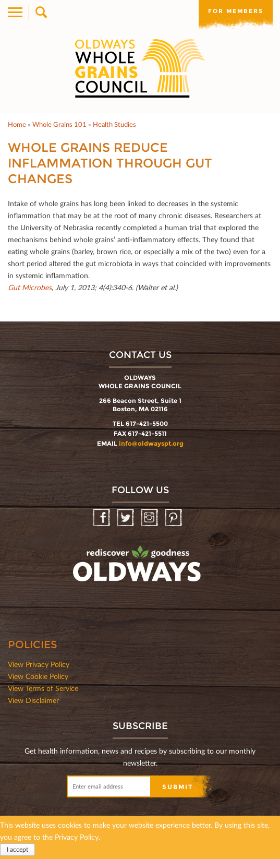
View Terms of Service (43, 688)
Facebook (102, 518)
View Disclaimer (33, 700)
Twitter (126, 518)
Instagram (150, 518)
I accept (17, 850)
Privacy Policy (77, 837)
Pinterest (174, 518)
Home (17, 124)
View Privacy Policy (38, 664)
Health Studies (114, 124)
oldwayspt (138, 568)
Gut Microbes (30, 287)
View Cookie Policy (38, 676)
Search (40, 12)
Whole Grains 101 (59, 124)
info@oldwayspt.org (151, 443)
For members (235, 11)
